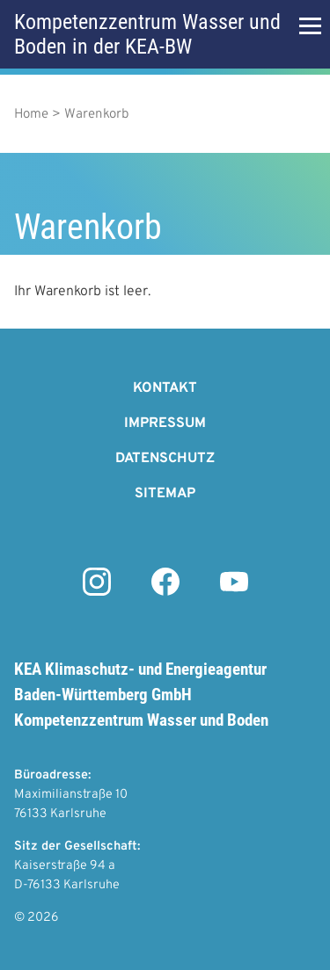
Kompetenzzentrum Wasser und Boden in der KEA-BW (147, 34)
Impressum (165, 423)
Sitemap (165, 494)
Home (31, 114)
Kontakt (165, 388)
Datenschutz (165, 458)
